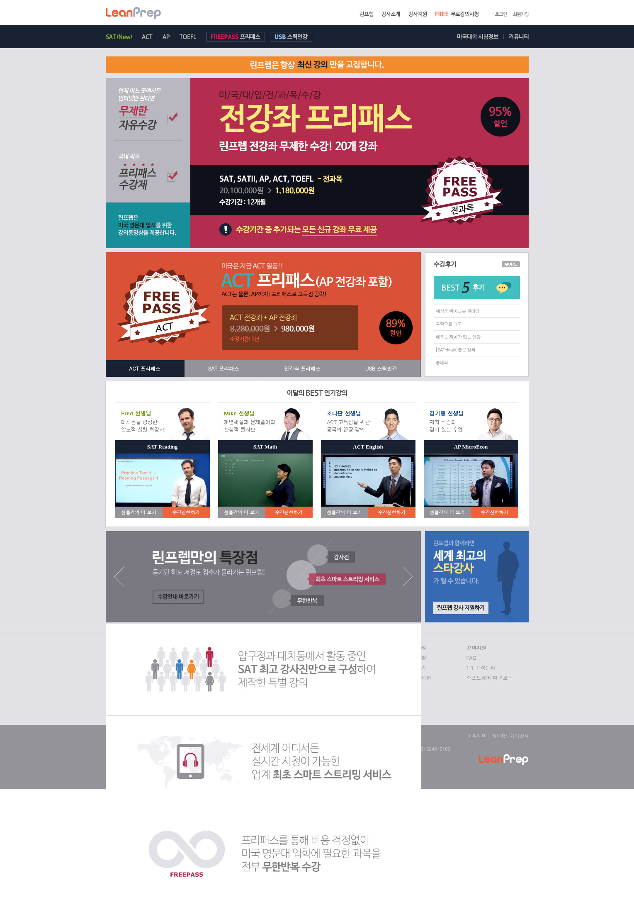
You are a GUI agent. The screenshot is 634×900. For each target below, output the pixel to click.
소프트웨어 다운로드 (489, 677)
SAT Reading (162, 447)
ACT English (368, 447)
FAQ (471, 657)
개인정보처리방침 (510, 736)
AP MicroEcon (471, 447)
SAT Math (265, 447)
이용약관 (476, 736)
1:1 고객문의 (481, 667)
